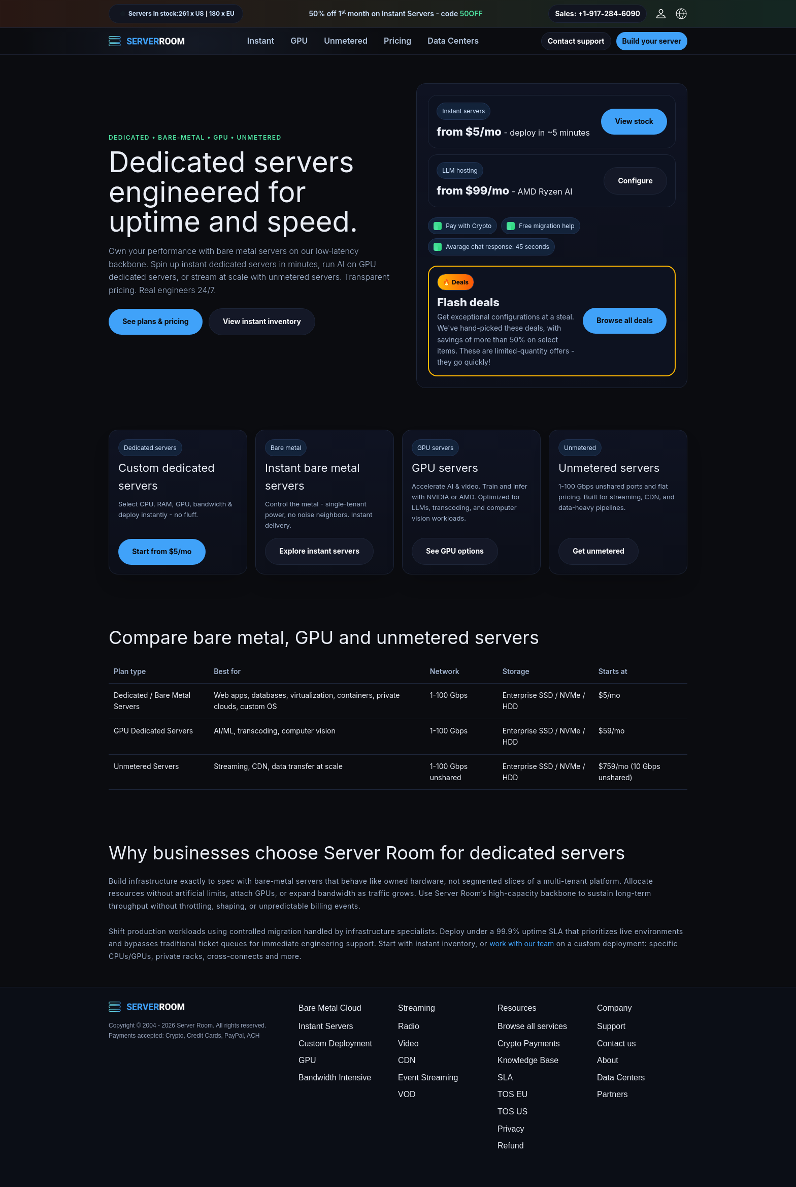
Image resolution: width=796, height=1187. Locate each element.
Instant (260, 41)
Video (408, 1043)
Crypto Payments (529, 1043)
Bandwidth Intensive (334, 1077)
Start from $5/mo (161, 551)
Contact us (616, 1043)
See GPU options (455, 551)
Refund (511, 1145)
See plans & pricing (155, 321)
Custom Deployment (335, 1043)
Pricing (397, 41)
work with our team (521, 943)
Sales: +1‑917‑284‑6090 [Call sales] (597, 13)
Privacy (511, 1129)
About (607, 1060)
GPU (299, 41)
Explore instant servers (319, 551)
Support (611, 1026)
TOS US (512, 1111)
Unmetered (346, 41)
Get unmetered (598, 551)
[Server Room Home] (147, 41)
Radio (408, 1026)
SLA (505, 1077)
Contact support (576, 41)
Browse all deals (624, 320)
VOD (407, 1094)
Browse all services (532, 1026)
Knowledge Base (528, 1060)
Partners (612, 1094)
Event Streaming (428, 1077)
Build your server (652, 41)
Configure (635, 180)
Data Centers (453, 41)
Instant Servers (325, 1026)
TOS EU (512, 1094)
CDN (407, 1060)
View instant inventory (262, 321)
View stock (634, 121)
